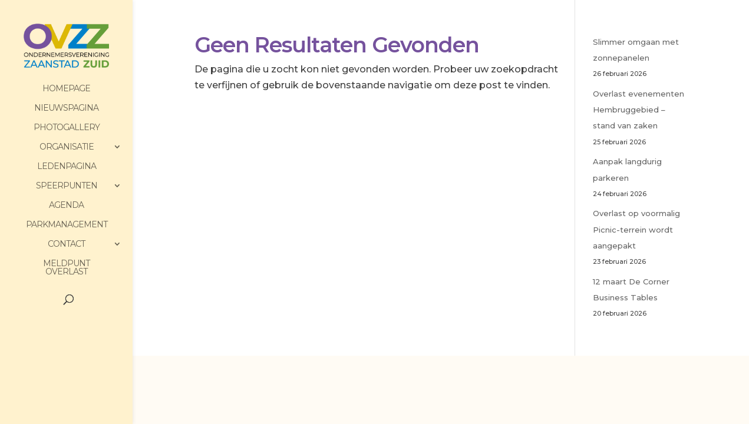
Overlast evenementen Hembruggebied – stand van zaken (638, 109)
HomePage (66, 89)
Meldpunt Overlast (66, 268)
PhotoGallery (67, 127)
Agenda (66, 205)
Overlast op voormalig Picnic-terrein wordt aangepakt (636, 229)
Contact (66, 244)
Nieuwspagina (66, 108)
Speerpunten (66, 186)
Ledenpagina (66, 166)
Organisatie (66, 147)
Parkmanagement (66, 225)
